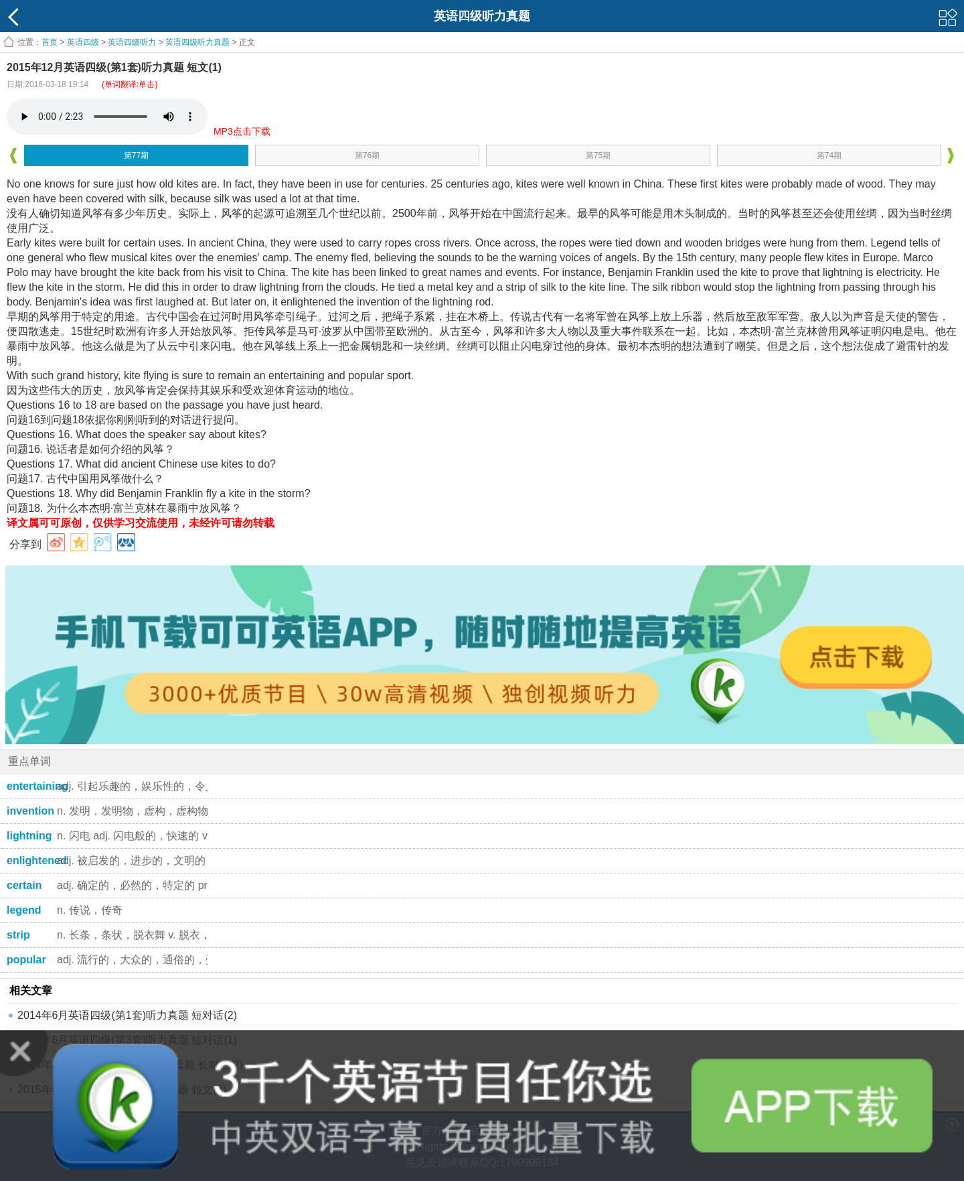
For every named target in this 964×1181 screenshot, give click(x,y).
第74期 (829, 155)
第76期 (367, 155)
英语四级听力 (132, 42)
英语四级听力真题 (197, 42)
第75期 (598, 155)
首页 (50, 42)
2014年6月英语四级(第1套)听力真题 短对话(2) (127, 1015)
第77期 (136, 155)
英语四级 (83, 42)
